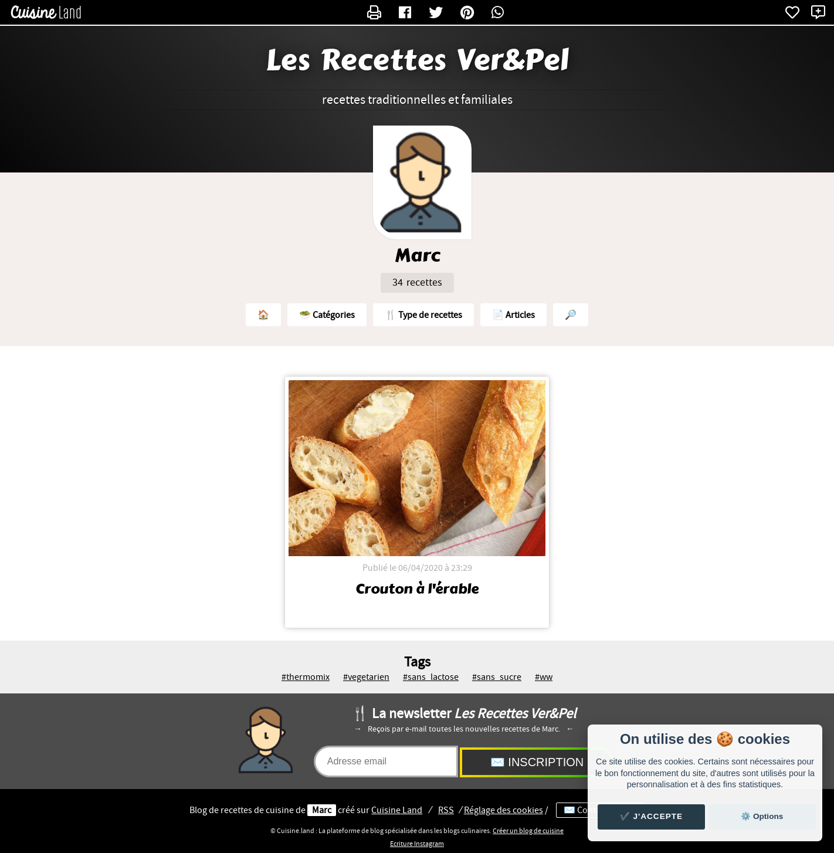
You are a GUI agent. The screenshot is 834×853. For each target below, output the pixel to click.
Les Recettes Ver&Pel (417, 60)
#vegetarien (366, 677)
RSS (446, 810)
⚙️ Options (762, 816)
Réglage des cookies (503, 810)
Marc (321, 810)
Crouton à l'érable (417, 589)
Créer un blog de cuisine (528, 830)
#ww (543, 677)
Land (396, 810)
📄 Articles (513, 315)
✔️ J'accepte (651, 816)
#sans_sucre (496, 677)
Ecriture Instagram (417, 843)
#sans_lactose (431, 677)
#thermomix (306, 677)
